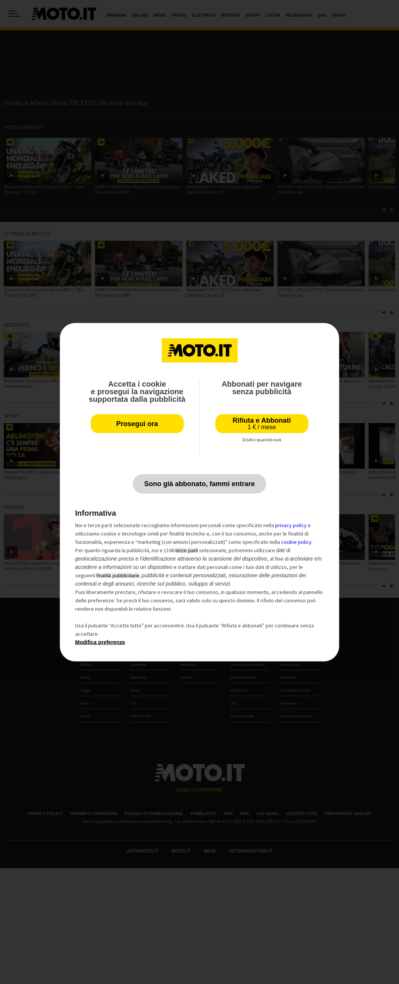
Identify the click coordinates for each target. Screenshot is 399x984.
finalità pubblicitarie (118, 575)
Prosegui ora (137, 423)
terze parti (187, 550)
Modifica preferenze (100, 642)
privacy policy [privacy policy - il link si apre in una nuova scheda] (291, 524)
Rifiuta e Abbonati (262, 423)
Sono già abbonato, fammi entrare (199, 483)
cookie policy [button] (296, 541)
